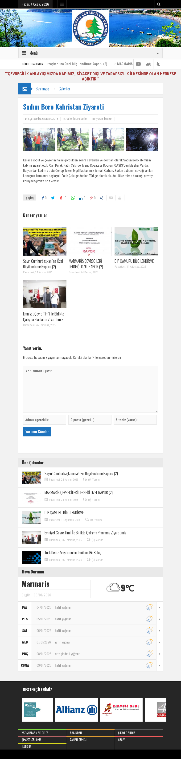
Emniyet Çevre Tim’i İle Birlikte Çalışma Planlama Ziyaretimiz (43, 316)
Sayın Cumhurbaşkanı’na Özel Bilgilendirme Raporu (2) (74, 64)
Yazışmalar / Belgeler (42, 732)
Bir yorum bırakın (102, 118)
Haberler (82, 118)
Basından (90, 732)
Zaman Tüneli (90, 738)
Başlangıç (42, 89)
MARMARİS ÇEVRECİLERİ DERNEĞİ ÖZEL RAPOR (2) (86, 264)
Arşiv (139, 738)
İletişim (42, 745)
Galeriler (64, 89)
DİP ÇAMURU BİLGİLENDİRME (134, 261)
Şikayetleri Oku (42, 738)
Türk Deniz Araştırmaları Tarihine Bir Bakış (73, 552)
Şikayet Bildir (139, 732)
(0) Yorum (94, 479)
